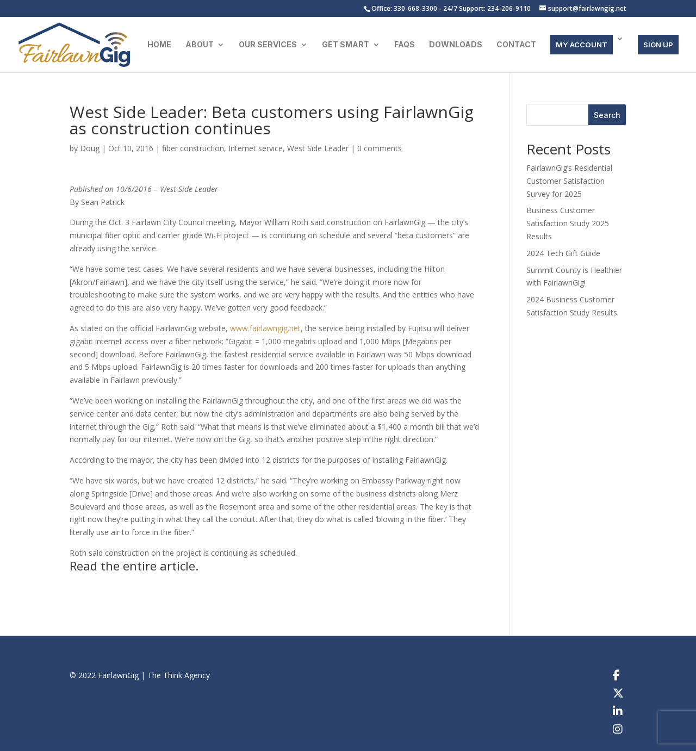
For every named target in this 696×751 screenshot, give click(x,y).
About (199, 45)
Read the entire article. (134, 565)
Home (159, 45)
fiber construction (193, 148)
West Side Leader (318, 148)
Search (607, 115)
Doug (90, 148)
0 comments (379, 148)
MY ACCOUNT (581, 44)
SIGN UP (658, 44)
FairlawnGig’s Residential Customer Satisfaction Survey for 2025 (569, 181)
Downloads (455, 45)
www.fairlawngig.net (265, 328)
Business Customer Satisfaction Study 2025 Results (567, 223)
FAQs (404, 45)
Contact (516, 45)
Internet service (255, 148)
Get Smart (345, 45)
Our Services (268, 45)
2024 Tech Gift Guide (563, 253)
